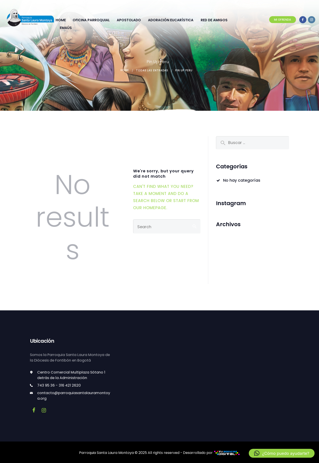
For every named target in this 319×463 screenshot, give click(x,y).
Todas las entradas (152, 70)
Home (124, 70)
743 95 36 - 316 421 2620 (59, 385)
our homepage (149, 207)
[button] (282, 453)
